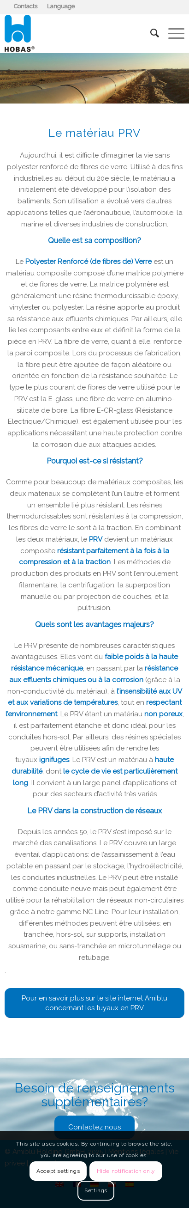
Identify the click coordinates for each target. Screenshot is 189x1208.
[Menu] (171, 33)
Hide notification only (126, 1171)
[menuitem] (25, 6)
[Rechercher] (150, 33)
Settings (95, 1190)
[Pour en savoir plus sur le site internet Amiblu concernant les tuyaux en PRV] (94, 1003)
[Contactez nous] (94, 1127)
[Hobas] (76, 33)
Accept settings (58, 1171)
